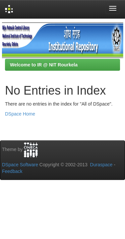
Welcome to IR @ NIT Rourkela (44, 64)
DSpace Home (20, 114)
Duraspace (101, 164)
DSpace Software (20, 164)
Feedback (12, 171)
